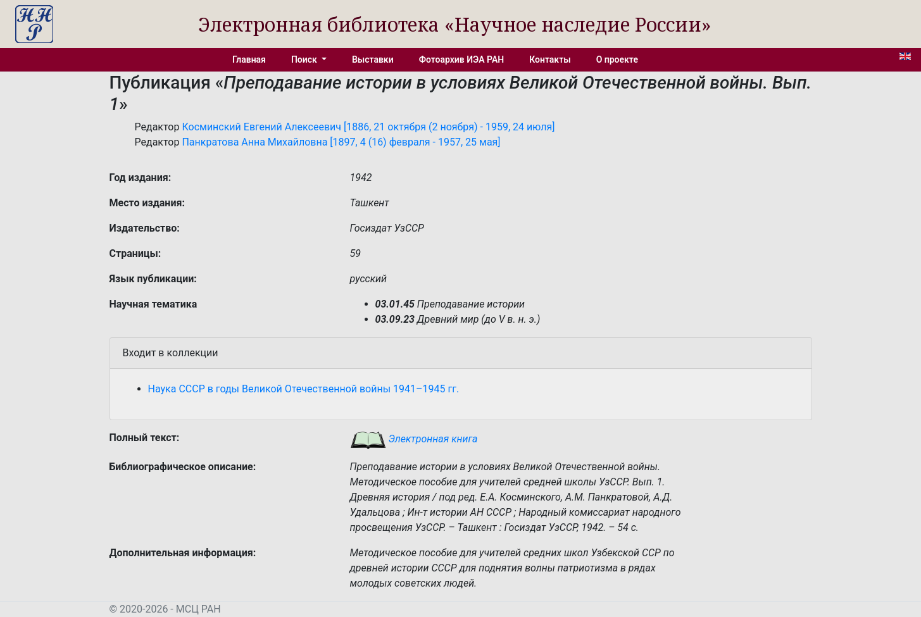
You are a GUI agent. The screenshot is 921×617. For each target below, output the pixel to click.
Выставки (373, 59)
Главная (249, 59)
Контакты (549, 59)
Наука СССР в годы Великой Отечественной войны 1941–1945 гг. (304, 389)
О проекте (617, 59)
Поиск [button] (305, 59)
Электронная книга (414, 439)
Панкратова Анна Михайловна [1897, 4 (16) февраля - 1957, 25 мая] (341, 142)
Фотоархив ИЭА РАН (461, 59)
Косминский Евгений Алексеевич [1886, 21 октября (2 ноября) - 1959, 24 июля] (368, 127)
